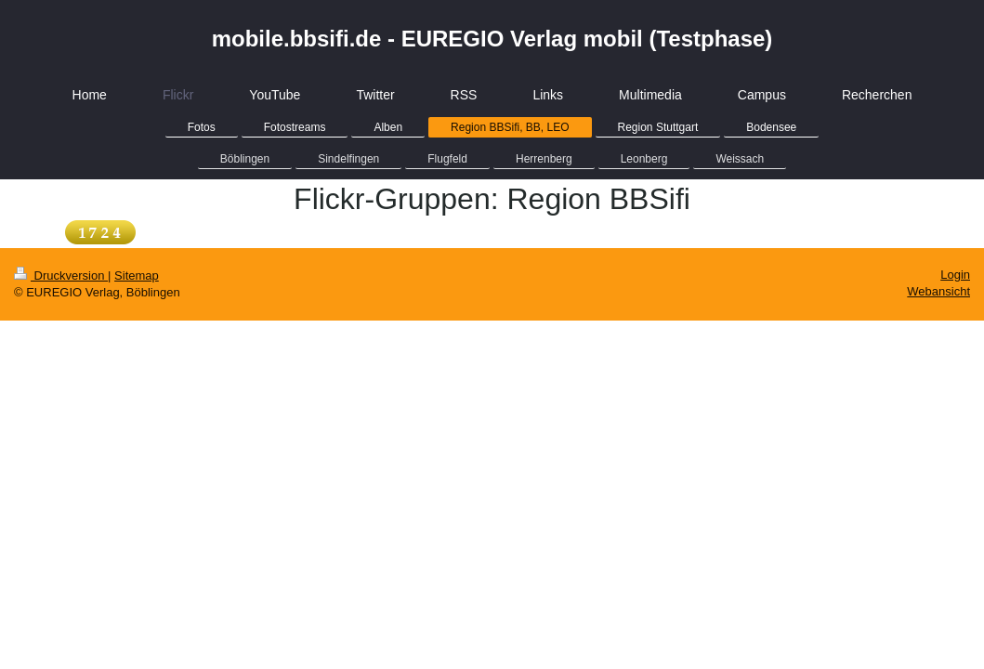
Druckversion (61, 275)
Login (955, 275)
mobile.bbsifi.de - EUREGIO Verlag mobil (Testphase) (492, 38)
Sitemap (136, 275)
